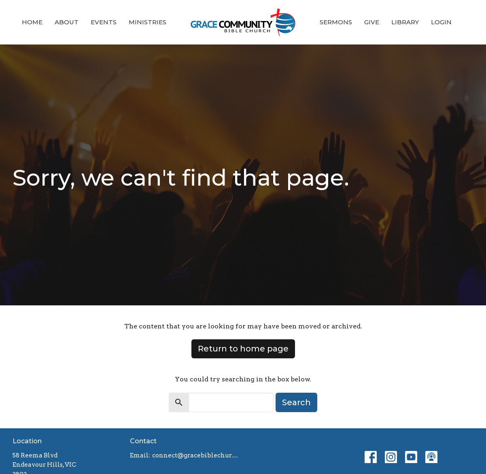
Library (405, 22)
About (67, 22)
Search (296, 402)
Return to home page (243, 348)
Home (32, 22)
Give (371, 22)
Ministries (147, 22)
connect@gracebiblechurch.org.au (195, 455)
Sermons (336, 22)
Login (441, 22)
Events (104, 22)
